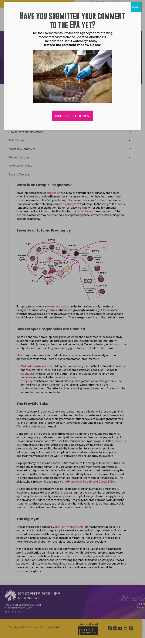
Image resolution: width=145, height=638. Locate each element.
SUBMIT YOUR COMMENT (72, 116)
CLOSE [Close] (136, 6)
